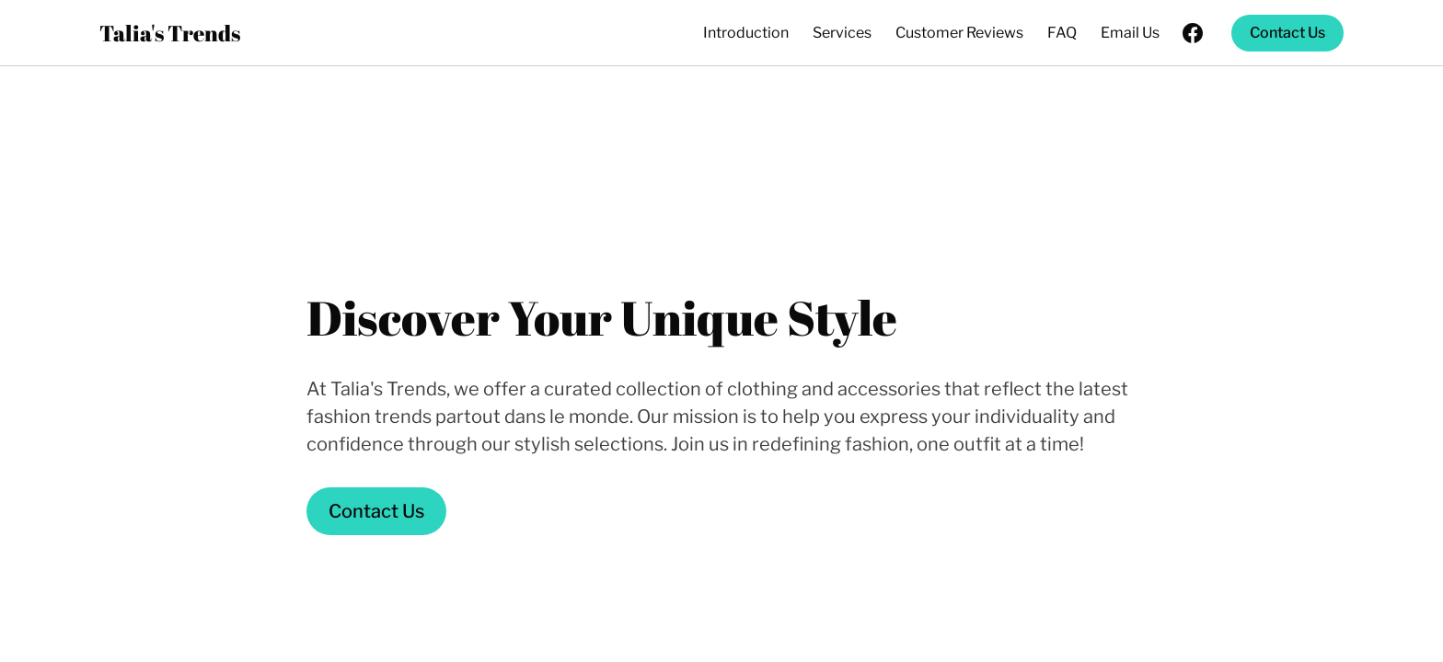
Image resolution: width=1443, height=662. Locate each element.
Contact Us (1287, 32)
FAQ (1062, 32)
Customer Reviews (959, 32)
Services (842, 32)
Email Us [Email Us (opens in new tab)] (1130, 32)
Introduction (746, 32)
